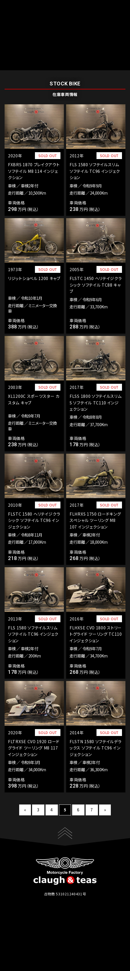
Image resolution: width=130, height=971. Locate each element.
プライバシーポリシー (39, 945)
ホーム (32, 66)
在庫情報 (34, 939)
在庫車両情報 (53, 66)
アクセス (85, 939)
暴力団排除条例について (87, 945)
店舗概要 (60, 939)
